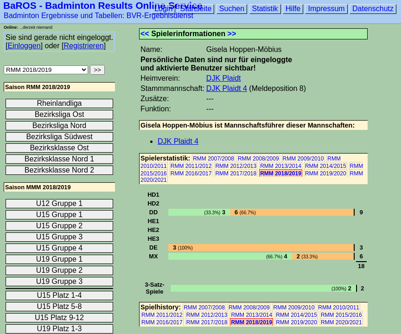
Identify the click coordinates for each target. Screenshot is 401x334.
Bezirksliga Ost (59, 114)
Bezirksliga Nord (59, 125)
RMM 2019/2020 (325, 173)
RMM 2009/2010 (303, 158)
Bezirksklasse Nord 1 (59, 159)
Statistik (265, 9)
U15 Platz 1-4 (59, 295)
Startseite (196, 9)
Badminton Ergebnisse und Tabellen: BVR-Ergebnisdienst (98, 15)
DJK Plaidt (223, 78)
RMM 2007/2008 (213, 158)
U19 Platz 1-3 (59, 329)
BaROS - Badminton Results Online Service (103, 5)
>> (232, 34)
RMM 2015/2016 (341, 315)
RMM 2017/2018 (235, 173)
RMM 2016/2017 (191, 173)
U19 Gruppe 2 (59, 270)
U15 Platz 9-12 (59, 317)
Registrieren (83, 46)
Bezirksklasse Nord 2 (59, 170)
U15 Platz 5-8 (59, 306)
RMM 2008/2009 (258, 158)
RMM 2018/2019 (280, 173)
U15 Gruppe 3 (59, 237)
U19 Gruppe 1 (59, 259)
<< (144, 34)
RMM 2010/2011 (338, 307)
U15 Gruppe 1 (59, 214)
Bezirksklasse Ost (59, 148)
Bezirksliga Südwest (59, 137)
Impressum (326, 9)
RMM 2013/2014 (280, 166)
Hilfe (293, 9)
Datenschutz (373, 9)
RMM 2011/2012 (191, 166)
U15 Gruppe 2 (59, 226)
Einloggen (23, 46)
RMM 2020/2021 (341, 322)
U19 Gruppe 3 (59, 281)
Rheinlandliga (59, 103)
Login (163, 9)
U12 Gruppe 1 (59, 203)
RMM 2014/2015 (325, 166)
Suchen (231, 9)
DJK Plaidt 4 (226, 88)
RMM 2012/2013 (235, 166)
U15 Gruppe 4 (59, 248)
